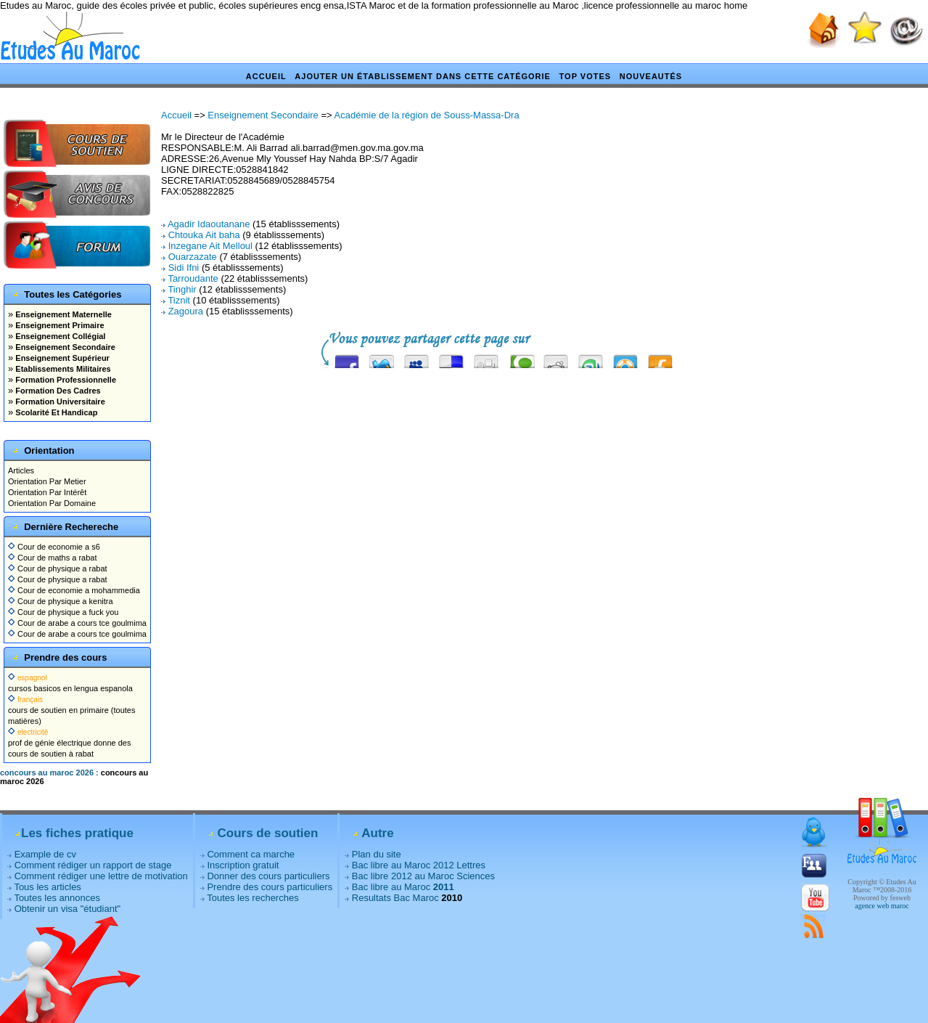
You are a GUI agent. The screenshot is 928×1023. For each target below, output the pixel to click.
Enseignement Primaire (58, 325)
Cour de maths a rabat (52, 557)
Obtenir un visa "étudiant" (68, 908)
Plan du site (376, 854)
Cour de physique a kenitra (60, 601)
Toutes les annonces (57, 897)
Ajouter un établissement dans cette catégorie (423, 76)
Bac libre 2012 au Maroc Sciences (423, 876)
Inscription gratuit (243, 865)
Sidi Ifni (184, 267)
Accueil (266, 76)
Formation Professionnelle (64, 379)
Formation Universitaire (59, 401)
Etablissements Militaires (62, 368)
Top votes (585, 76)
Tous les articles (47, 886)
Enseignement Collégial (59, 336)
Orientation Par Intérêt (47, 492)
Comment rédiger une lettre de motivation (101, 876)
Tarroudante (193, 278)
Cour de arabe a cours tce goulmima (77, 623)
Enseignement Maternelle (62, 314)
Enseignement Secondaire (64, 347)
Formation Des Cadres (56, 390)
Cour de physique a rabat (57, 568)
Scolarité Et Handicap (55, 412)
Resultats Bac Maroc (395, 897)
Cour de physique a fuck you (63, 612)
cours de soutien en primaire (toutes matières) (71, 710)
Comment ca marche (251, 854)
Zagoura (185, 311)
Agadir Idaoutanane (209, 224)
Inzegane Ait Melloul (210, 245)
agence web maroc (881, 906)
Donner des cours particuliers (268, 876)
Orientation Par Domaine (52, 503)
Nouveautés (651, 76)
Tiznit (179, 300)
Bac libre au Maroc (403, 886)
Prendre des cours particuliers (269, 886)
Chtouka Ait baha (204, 234)
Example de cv (45, 854)
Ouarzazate (192, 256)
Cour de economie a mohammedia (74, 590)
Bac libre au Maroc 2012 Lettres (418, 865)
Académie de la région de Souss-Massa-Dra (427, 115)
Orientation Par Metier (47, 481)
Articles (21, 470)
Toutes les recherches (252, 897)
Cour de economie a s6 (54, 546)
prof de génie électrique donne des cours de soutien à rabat (69, 742)
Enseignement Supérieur (61, 358)
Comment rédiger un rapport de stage (93, 865)
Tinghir (182, 289)
